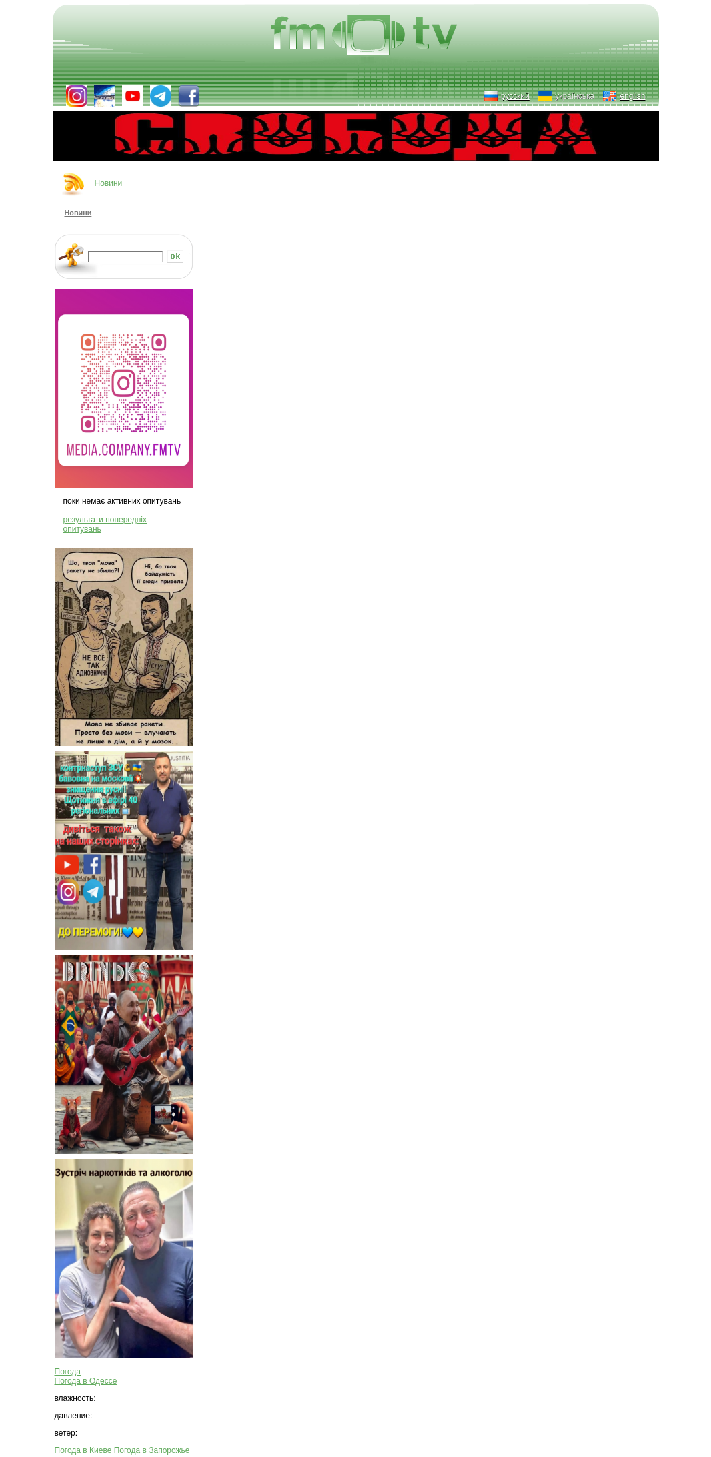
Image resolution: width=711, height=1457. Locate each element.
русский (515, 96)
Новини (109, 183)
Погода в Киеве (83, 1450)
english (632, 96)
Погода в (86, 1381)
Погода (68, 1371)
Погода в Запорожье (152, 1450)
